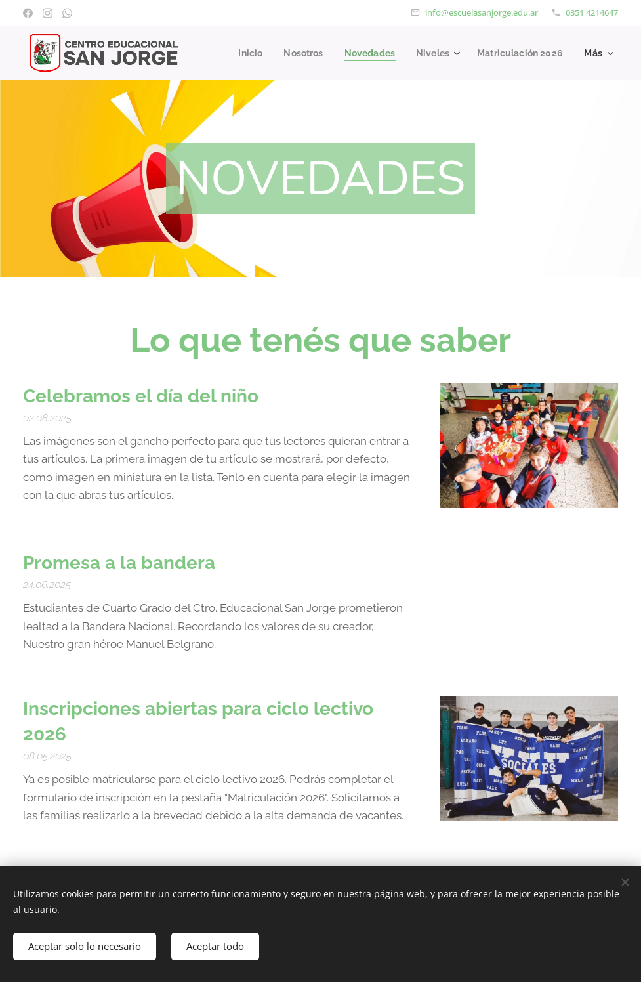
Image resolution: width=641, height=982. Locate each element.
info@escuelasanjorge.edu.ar (481, 12)
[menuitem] (351, 53)
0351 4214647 (592, 12)
